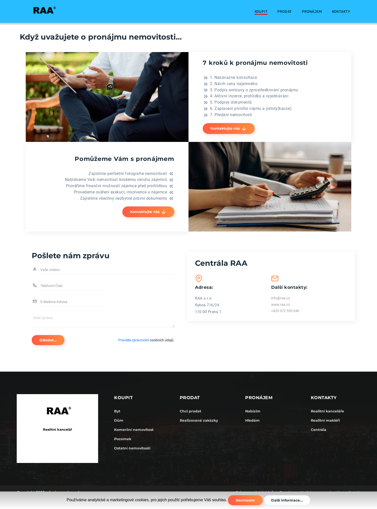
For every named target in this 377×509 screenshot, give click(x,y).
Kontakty (341, 12)
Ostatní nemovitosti (132, 448)
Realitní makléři (325, 420)
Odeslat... (48, 340)
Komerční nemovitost (134, 429)
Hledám (252, 420)
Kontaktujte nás (229, 129)
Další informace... (287, 500)
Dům (118, 420)
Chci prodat (190, 411)
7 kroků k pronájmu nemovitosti (256, 62)
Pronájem (312, 12)
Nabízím (252, 411)
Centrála (318, 429)
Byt (117, 411)
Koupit (261, 12)
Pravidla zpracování (133, 340)
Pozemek (122, 439)
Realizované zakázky (199, 420)
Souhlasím (245, 500)
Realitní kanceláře (327, 411)
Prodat (284, 12)
